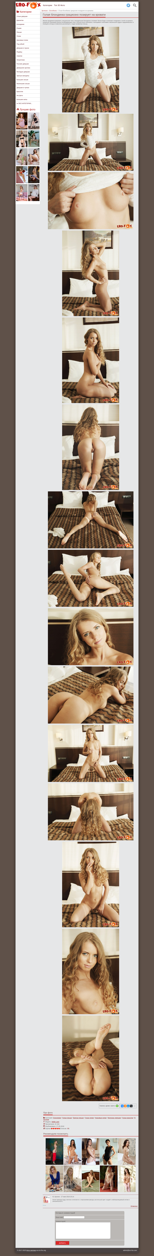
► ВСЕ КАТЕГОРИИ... (24, 103)
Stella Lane (55, 1122)
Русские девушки (23, 64)
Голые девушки (22, 16)
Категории (47, 5)
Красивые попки (22, 40)
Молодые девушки (23, 72)
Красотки (20, 91)
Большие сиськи (22, 80)
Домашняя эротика (23, 68)
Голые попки (89, 1118)
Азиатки (19, 56)
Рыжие (19, 28)
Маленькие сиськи (23, 83)
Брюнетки (20, 20)
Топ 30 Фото (59, 5)
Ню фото (20, 95)
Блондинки (20, 24)
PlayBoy (19, 52)
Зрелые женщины (23, 76)
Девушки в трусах (23, 48)
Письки (19, 32)
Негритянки (21, 60)
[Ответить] (134, 1206)
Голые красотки (127, 1118)
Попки (19, 36)
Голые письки (67, 1118)
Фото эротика (31, 1253)
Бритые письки (78, 1118)
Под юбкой (20, 44)
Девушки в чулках (23, 87)
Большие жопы (22, 99)
